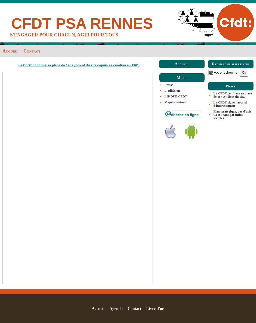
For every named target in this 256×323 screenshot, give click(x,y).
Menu (181, 77)
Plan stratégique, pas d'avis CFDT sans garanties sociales (232, 115)
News (230, 86)
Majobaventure (175, 102)
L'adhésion (172, 90)
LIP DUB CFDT (175, 96)
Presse (168, 85)
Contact (32, 50)
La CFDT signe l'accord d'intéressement (230, 103)
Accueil (11, 50)
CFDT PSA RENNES (82, 23)
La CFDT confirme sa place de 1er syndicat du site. (232, 94)
